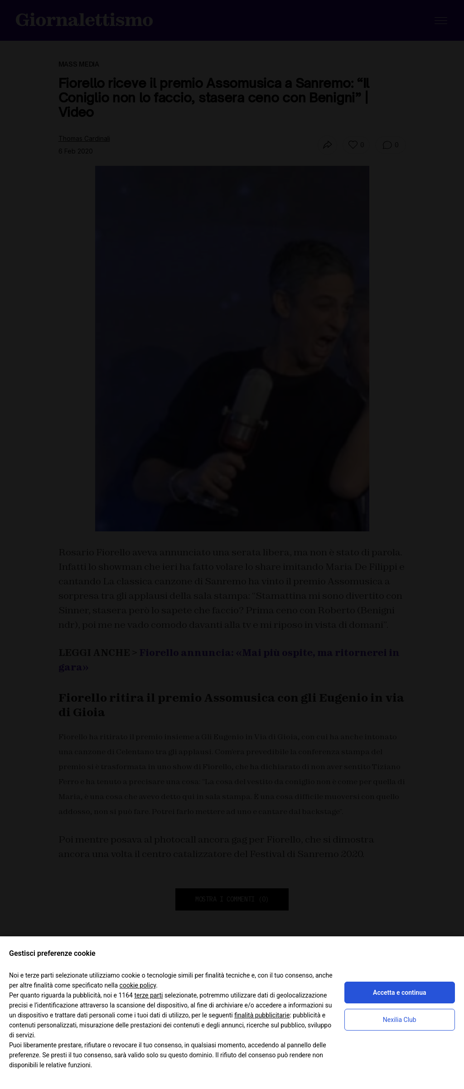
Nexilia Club (399, 1019)
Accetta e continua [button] (399, 992)
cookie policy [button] (138, 985)
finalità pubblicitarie (262, 1015)
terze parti (148, 995)
